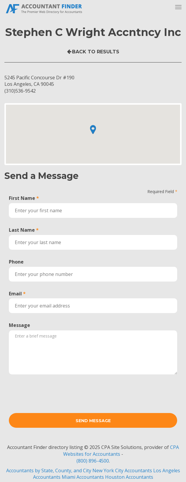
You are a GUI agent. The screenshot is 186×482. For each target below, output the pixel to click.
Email (15, 293)
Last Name (22, 230)
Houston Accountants (129, 477)
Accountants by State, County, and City (48, 470)
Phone (16, 262)
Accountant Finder (44, 8)
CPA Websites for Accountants (121, 450)
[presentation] (54, 390)
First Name (22, 198)
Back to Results (95, 52)
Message (19, 325)
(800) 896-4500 (92, 461)
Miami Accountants (83, 477)
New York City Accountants (122, 470)
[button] (93, 129)
